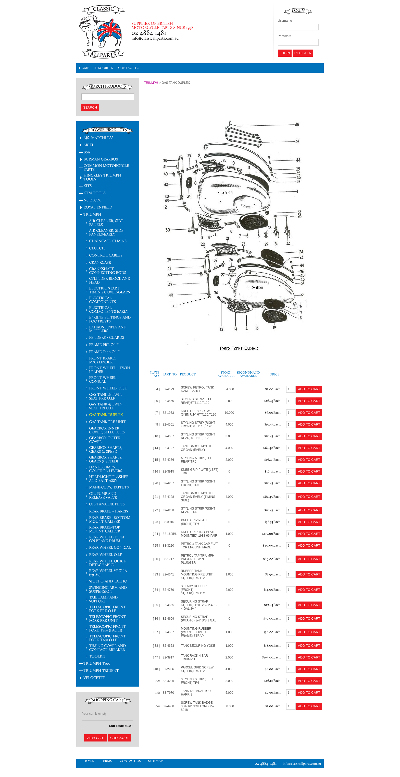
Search (90, 107)
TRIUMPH (151, 83)
